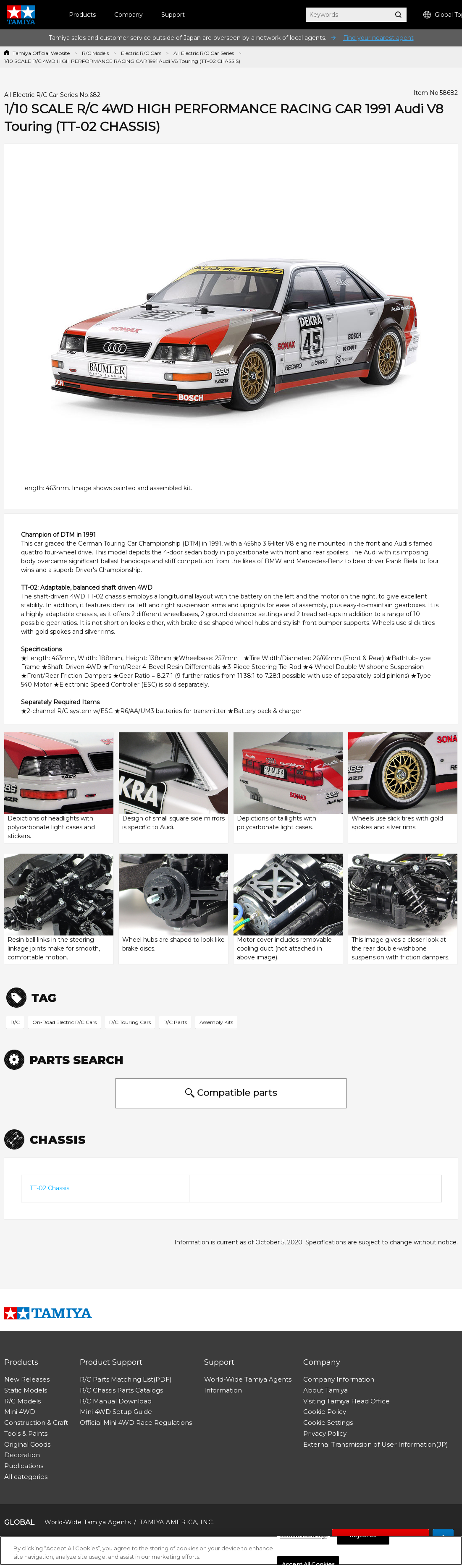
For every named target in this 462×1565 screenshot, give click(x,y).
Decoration (22, 1455)
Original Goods (27, 1444)
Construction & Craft (36, 1423)
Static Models (25, 1390)
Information (223, 1390)
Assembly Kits (216, 1022)
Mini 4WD (19, 1412)
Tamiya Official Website (41, 53)
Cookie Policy (324, 1412)
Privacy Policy (324, 1433)
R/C (15, 1022)
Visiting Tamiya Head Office (346, 1401)
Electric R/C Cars (141, 53)
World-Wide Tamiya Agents (247, 1379)
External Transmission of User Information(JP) (375, 1444)
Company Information (338, 1379)
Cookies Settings (303, 1538)
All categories (25, 1477)
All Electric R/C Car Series (203, 53)
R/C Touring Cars (130, 1022)
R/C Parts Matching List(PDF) (126, 1379)
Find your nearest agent (378, 38)
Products (82, 14)
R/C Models (95, 53)
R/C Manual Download (116, 1401)
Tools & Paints (25, 1433)
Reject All (363, 1538)
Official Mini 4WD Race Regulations (136, 1423)
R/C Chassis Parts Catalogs (121, 1390)
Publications (23, 1466)
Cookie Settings (328, 1423)
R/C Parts (175, 1022)
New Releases (27, 1379)
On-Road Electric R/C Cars (64, 1022)
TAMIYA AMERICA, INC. (176, 1522)
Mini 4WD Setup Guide (116, 1412)
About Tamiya (325, 1390)
